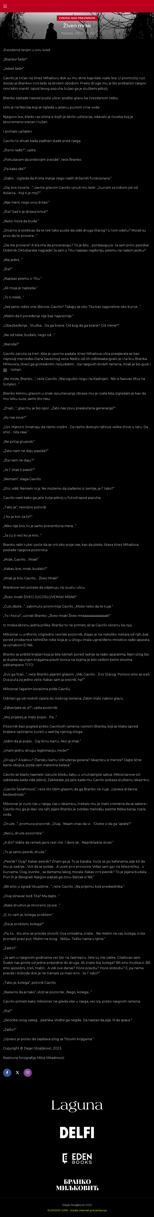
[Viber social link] (28, 1073)
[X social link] (17, 1073)
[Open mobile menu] (5, 6)
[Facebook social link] (7, 1073)
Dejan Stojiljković (73, 1205)
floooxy (67, 33)
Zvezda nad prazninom (77, 18)
